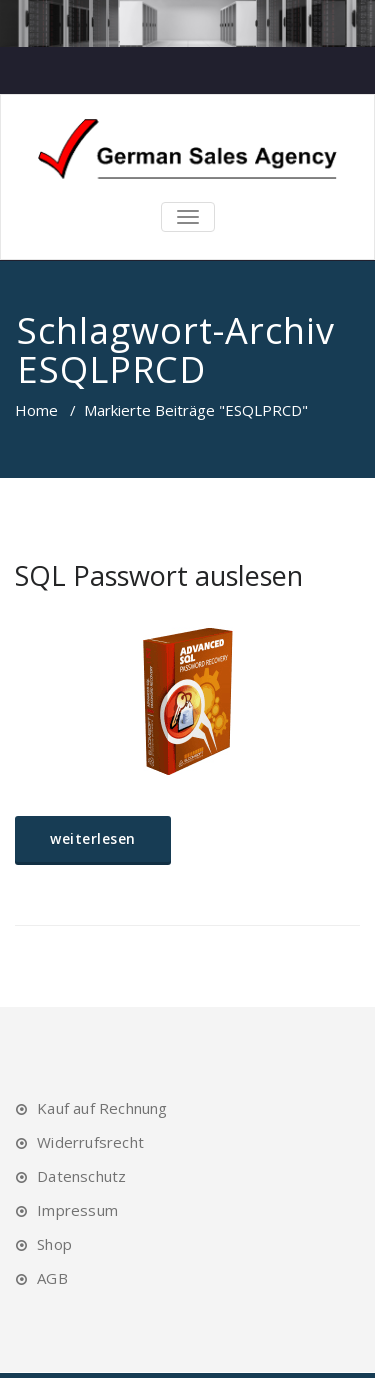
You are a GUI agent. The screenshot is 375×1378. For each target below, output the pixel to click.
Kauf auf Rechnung (102, 1108)
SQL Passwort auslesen (159, 575)
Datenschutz (81, 1176)
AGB (52, 1278)
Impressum (77, 1210)
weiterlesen (93, 838)
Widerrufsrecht (90, 1142)
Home (36, 410)
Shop (54, 1244)
